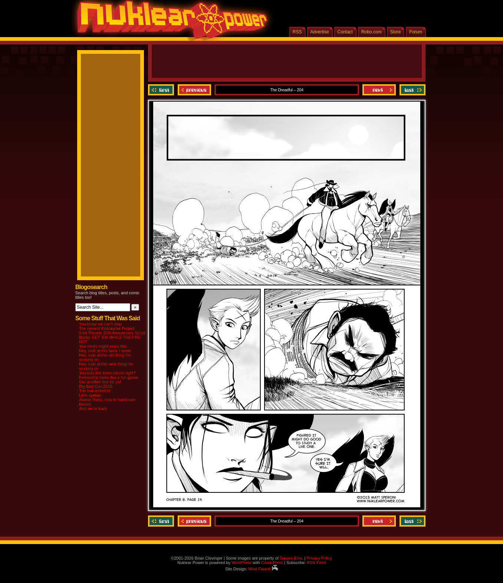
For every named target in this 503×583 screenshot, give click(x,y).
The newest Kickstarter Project (106, 328)
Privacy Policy (319, 558)
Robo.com (371, 32)
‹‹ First (162, 89)
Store (395, 32)
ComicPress (272, 562)
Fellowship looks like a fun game (108, 377)
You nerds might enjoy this (103, 346)
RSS (297, 32)
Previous (194, 89)
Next (379, 89)
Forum (415, 32)
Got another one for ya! (100, 382)
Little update (90, 395)
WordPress (241, 562)
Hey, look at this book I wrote (105, 350)
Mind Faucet (263, 569)
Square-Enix (291, 558)
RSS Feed (316, 562)
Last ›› (411, 89)
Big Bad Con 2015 (95, 386)
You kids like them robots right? (107, 373)
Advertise (319, 32)
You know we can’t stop (100, 324)
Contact (345, 32)
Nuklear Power (170, 22)
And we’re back (93, 408)
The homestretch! (95, 391)
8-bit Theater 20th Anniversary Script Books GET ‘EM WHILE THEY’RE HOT (112, 337)
